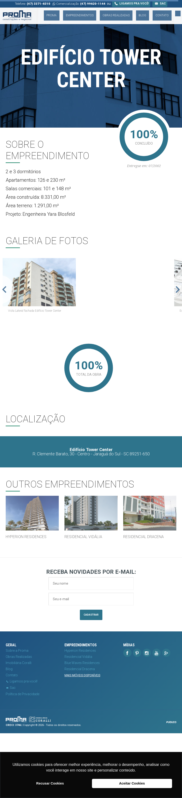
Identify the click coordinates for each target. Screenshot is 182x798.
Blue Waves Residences (82, 728)
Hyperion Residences (80, 715)
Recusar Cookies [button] (50, 783)
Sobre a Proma (17, 715)
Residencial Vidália (78, 722)
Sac (160, 3)
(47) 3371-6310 (38, 3)
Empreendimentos (105, 12)
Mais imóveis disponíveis (82, 740)
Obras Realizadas (136, 12)
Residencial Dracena (79, 734)
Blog (156, 12)
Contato (170, 12)
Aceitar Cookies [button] (132, 783)
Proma (84, 12)
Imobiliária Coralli (19, 728)
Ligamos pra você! (131, 3)
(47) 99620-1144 (92, 3)
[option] (91, 317)
